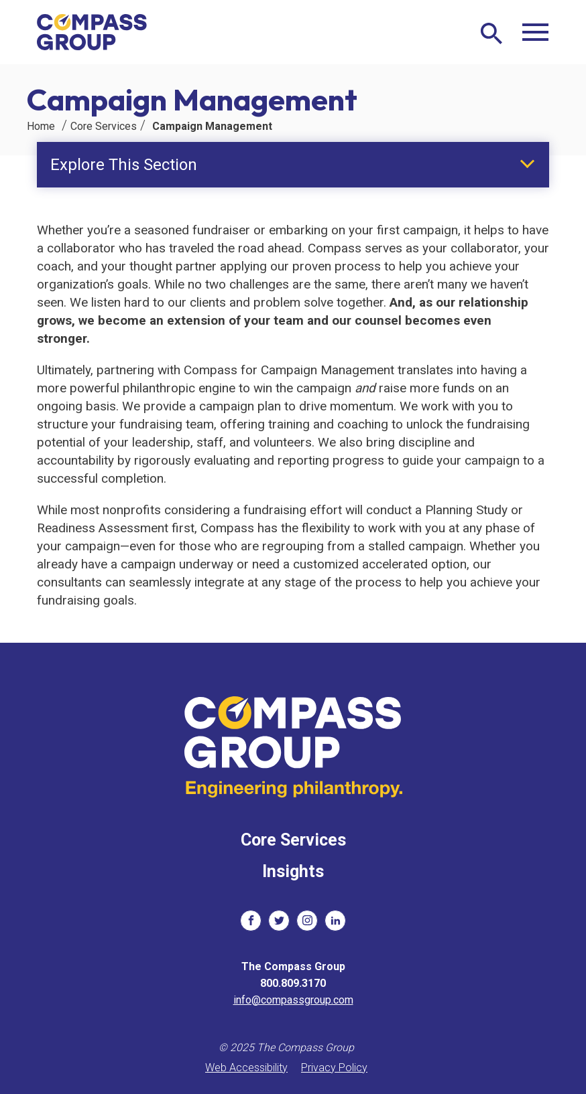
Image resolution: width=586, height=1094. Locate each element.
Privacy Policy (334, 1067)
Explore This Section (123, 164)
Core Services (103, 126)
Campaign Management (212, 126)
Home (41, 126)
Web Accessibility (246, 1067)
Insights (293, 871)
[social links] (250, 920)
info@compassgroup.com (293, 1000)
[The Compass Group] (92, 32)
